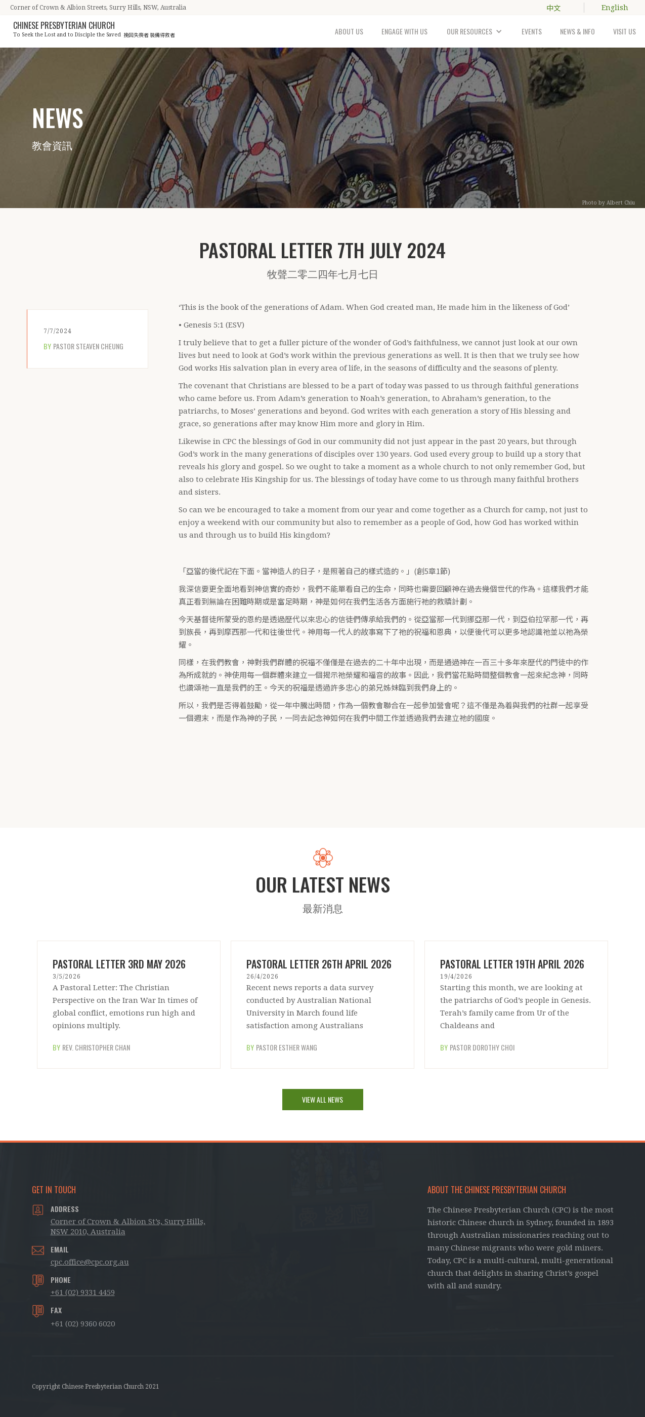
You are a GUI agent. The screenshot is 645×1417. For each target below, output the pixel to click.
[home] (94, 27)
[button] (474, 31)
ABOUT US (349, 31)
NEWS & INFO (577, 31)
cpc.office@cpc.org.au (90, 1262)
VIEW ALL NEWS (322, 1099)
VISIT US (624, 31)
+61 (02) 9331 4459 (83, 1292)
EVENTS (532, 31)
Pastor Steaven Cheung (88, 346)
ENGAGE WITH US (404, 31)
